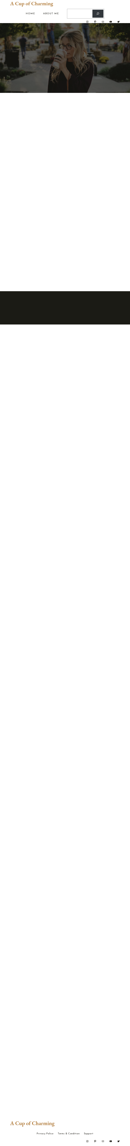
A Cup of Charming (31, 3)
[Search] (97, 14)
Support (88, 1134)
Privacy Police (45, 1134)
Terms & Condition (69, 1134)
